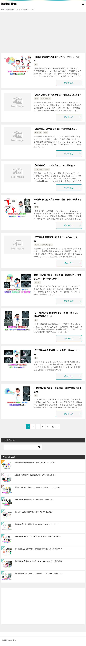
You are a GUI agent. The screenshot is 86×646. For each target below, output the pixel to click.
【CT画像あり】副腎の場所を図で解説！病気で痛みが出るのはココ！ (38, 549)
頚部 (36, 207)
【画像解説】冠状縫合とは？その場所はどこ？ (55, 129)
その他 (37, 245)
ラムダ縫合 (39, 169)
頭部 (36, 98)
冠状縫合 (38, 132)
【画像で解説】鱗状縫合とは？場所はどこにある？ (58, 95)
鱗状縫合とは (45, 98)
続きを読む (72, 83)
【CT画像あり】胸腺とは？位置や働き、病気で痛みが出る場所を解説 (38, 561)
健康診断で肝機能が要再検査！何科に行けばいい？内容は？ (35, 463)
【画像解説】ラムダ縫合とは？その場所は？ (54, 165)
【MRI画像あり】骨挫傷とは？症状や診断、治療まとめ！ (34, 499)
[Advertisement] (43, 31)
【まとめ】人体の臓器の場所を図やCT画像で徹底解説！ (34, 512)
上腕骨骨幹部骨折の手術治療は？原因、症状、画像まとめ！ (35, 475)
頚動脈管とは (47, 245)
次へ (54, 426)
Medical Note (9, 4)
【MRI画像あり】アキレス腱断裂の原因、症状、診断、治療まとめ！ (38, 536)
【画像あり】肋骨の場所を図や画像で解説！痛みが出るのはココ (37, 524)
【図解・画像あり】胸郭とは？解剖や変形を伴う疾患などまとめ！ (37, 487)
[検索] (23, 447)
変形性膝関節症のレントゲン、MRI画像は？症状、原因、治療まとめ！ (39, 573)
